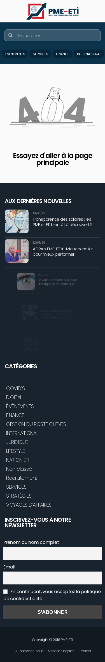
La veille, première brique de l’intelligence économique (57, 282)
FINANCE (62, 54)
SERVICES (40, 54)
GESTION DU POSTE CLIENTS (36, 424)
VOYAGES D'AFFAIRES (29, 504)
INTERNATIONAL (89, 54)
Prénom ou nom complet (31, 542)
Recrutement (21, 477)
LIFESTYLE (15, 450)
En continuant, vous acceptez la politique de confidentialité (52, 595)
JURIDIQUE (17, 442)
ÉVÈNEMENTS (15, 54)
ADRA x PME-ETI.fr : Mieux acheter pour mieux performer (62, 251)
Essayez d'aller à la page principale (52, 159)
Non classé (19, 468)
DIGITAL (14, 397)
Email (9, 567)
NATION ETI (17, 459)
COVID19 (15, 388)
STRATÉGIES (18, 495)
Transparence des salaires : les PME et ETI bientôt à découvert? (62, 221)
